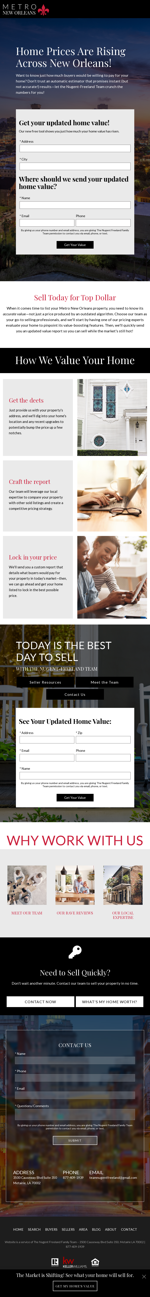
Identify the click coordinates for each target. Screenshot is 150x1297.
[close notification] (144, 1275)
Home (18, 1229)
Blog (96, 1229)
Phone (80, 216)
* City (23, 159)
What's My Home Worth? (109, 1001)
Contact (129, 1229)
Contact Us (75, 694)
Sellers (68, 1229)
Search (34, 1229)
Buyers (51, 1229)
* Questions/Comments (32, 1106)
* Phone (20, 1071)
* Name (25, 198)
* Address (26, 141)
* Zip (79, 733)
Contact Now (40, 1001)
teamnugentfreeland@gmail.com (113, 1178)
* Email (24, 216)
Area (83, 1229)
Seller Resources (45, 682)
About (111, 1229)
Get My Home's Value (75, 1286)
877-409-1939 (73, 1178)
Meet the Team (105, 682)
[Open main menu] (143, 9)
